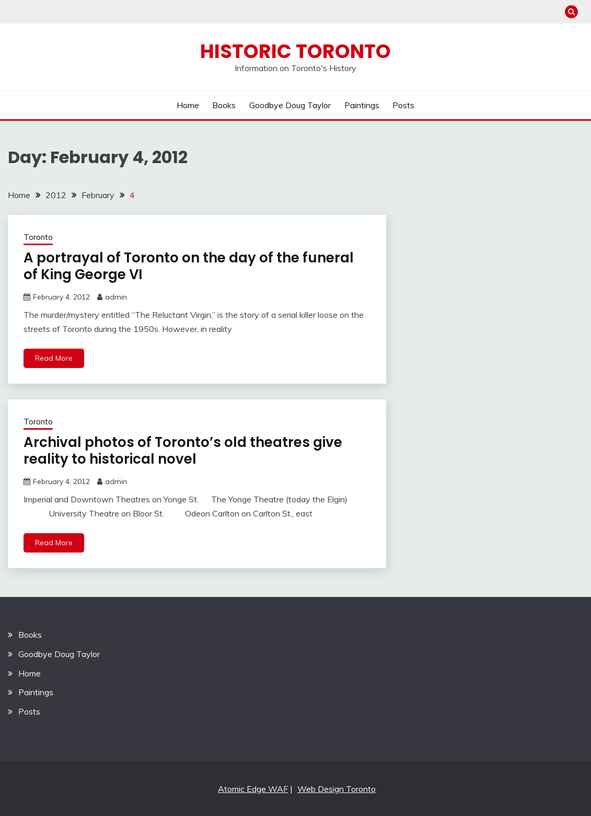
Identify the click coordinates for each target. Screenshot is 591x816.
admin (116, 297)
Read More (54, 358)
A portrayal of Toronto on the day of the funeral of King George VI (189, 266)
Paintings (361, 105)
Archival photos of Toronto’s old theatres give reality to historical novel (183, 451)
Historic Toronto (295, 51)
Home (188, 105)
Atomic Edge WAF (253, 789)
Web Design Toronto (336, 789)
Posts (403, 105)
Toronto (38, 237)
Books (224, 105)
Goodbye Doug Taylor (290, 105)
